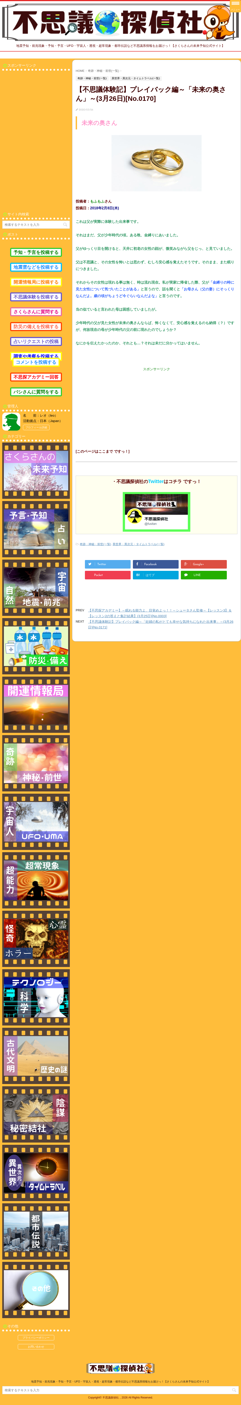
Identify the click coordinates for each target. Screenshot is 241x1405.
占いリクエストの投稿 (36, 341)
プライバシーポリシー (36, 1337)
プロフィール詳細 (36, 427)
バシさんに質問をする (36, 391)
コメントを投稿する (36, 362)
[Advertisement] (156, 403)
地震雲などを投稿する (36, 267)
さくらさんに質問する (36, 311)
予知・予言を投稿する (36, 252)
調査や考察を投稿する (36, 356)
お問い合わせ (36, 1346)
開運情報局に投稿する (36, 282)
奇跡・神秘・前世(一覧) (95, 544)
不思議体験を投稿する (36, 296)
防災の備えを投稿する (36, 326)
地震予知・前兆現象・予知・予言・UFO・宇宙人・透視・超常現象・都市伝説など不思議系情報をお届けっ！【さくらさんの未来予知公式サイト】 (120, 1381)
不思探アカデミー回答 (36, 377)
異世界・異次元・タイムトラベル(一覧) (138, 544)
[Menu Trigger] (235, 6)
